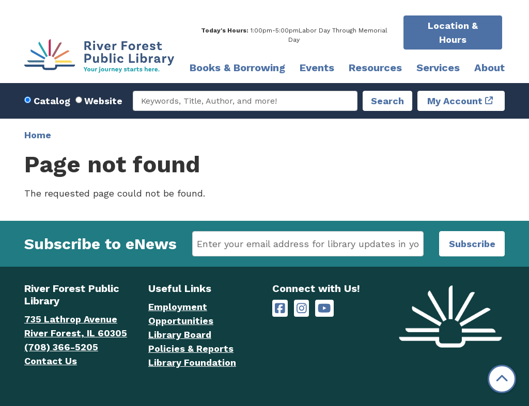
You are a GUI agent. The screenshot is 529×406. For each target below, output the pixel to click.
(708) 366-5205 (61, 347)
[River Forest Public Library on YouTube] (324, 308)
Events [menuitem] (317, 67)
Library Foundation (192, 362)
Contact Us (50, 360)
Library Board (179, 334)
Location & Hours (453, 32)
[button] (294, 35)
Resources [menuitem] (375, 67)
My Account (455, 100)
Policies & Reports (191, 348)
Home (37, 134)
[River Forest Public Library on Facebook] (280, 308)
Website (103, 100)
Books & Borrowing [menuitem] (237, 67)
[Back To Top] (502, 379)
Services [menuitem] (438, 67)
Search (387, 100)
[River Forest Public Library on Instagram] (301, 308)
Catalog (52, 100)
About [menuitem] (489, 67)
